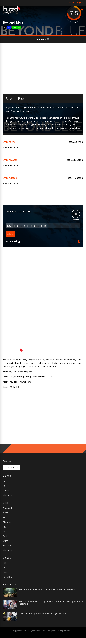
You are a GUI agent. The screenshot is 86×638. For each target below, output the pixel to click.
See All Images (74, 160)
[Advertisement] (43, 68)
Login (71, 3)
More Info (41, 39)
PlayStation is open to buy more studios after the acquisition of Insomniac (51, 602)
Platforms (7, 522)
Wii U (5, 540)
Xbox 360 (7, 545)
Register (80, 3)
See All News (75, 142)
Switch (6, 490)
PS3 (5, 526)
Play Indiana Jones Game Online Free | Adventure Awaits (47, 589)
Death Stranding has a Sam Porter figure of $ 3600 (44, 613)
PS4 (9, 27)
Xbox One (16, 27)
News (5, 512)
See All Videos (74, 178)
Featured (7, 508)
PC (5, 27)
